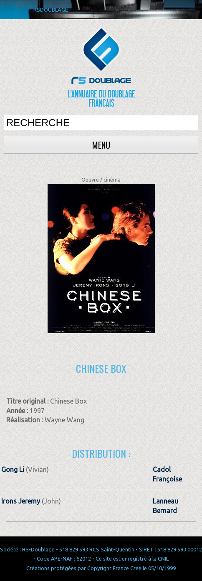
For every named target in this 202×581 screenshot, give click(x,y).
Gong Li (12, 469)
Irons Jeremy (20, 501)
